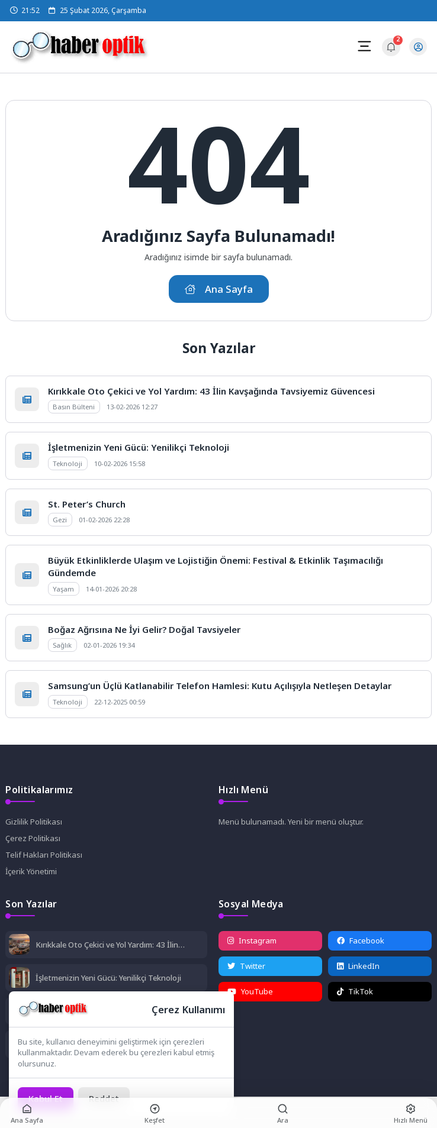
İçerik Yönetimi (31, 871)
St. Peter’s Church (87, 504)
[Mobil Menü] (364, 46)
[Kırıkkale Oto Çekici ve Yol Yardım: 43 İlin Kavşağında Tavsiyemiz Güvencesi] (19, 945)
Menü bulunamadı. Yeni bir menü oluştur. (291, 821)
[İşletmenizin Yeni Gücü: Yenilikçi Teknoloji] (19, 978)
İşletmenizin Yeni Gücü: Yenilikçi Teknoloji (138, 447)
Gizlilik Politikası (33, 821)
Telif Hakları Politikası (43, 854)
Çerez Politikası (32, 838)
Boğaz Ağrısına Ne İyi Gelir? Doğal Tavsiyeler (144, 629)
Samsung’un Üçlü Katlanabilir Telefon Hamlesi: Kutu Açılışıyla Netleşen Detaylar (219, 685)
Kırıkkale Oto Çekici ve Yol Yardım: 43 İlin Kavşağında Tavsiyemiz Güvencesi (211, 391)
